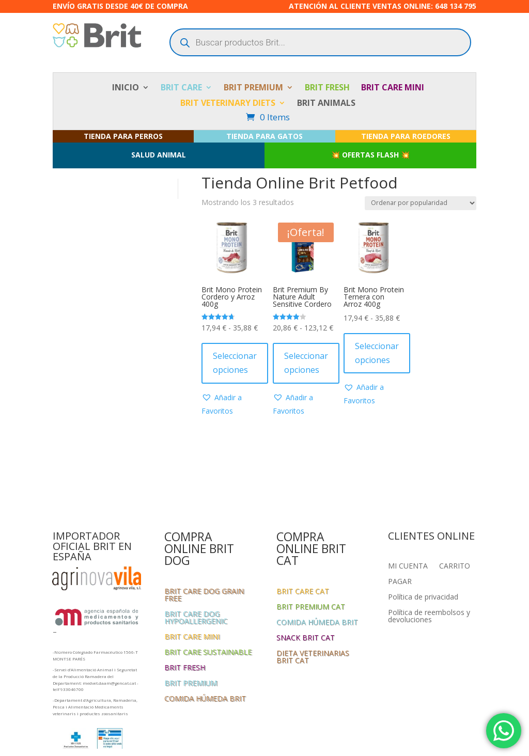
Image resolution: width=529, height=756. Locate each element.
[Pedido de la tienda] (420, 203)
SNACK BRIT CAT (305, 638)
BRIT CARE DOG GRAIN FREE (204, 595)
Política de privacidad (423, 597)
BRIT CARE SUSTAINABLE (208, 653)
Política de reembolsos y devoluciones (429, 616)
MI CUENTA (408, 566)
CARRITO (454, 566)
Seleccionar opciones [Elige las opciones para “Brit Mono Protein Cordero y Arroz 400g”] (235, 362)
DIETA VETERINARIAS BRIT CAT (312, 657)
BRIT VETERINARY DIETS (227, 103)
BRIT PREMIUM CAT (310, 607)
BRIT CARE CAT (302, 592)
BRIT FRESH (327, 88)
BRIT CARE (181, 88)
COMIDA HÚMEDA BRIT (205, 699)
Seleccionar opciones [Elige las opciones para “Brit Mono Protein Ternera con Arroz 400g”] (377, 353)
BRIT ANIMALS (326, 103)
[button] (231, 404)
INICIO (125, 88)
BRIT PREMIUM (253, 88)
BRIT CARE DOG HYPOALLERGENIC (195, 618)
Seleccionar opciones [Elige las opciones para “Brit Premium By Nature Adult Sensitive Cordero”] (306, 362)
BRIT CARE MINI (392, 88)
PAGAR (400, 582)
